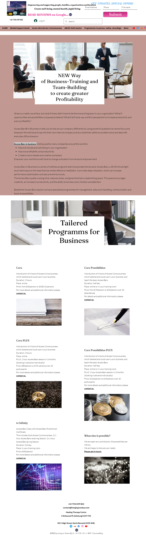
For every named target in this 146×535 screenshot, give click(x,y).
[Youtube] (134, 28)
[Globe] (70, 14)
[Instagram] (82, 526)
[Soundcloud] (141, 28)
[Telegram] (71, 526)
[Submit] (115, 14)
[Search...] (83, 21)
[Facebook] (137, 28)
